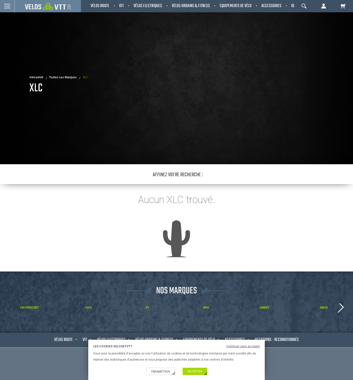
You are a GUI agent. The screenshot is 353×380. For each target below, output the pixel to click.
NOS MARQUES (176, 291)
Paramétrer (160, 371)
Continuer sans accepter (243, 346)
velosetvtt (36, 77)
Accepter (195, 371)
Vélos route (63, 339)
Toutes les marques (63, 77)
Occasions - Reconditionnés (277, 339)
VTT (85, 339)
